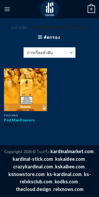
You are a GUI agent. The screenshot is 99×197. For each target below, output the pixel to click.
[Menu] (7, 9)
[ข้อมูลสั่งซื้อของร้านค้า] (49, 52)
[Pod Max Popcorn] (25, 89)
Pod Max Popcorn (19, 120)
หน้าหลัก (19, 27)
